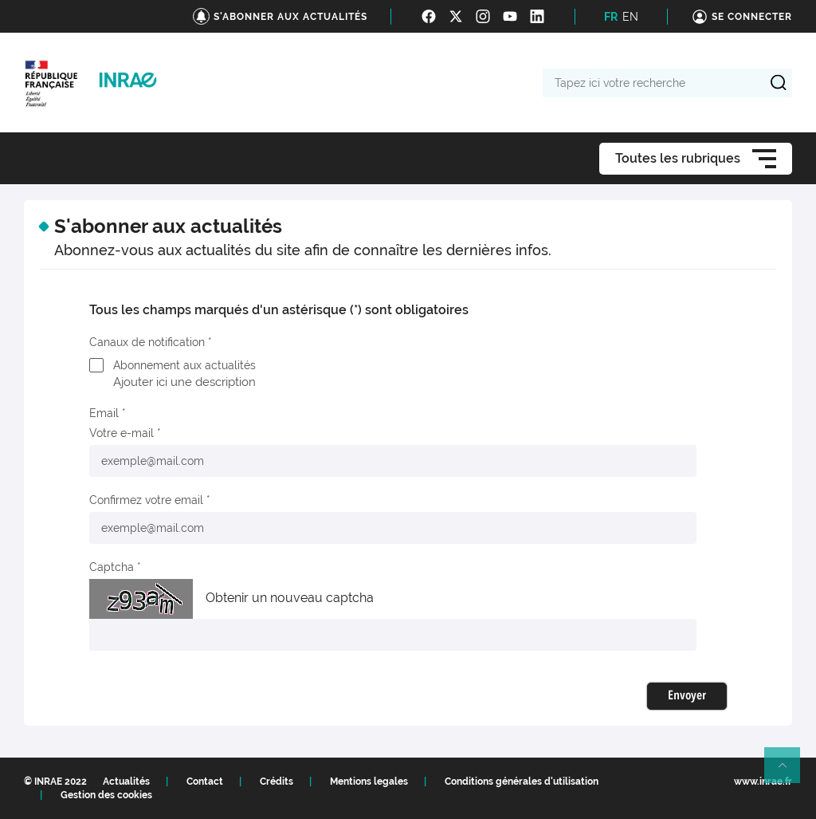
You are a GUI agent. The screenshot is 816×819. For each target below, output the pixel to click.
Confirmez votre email (146, 500)
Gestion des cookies (106, 795)
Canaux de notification (147, 342)
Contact (204, 781)
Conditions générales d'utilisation (521, 781)
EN (630, 16)
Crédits (276, 781)
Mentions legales (369, 781)
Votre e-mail (121, 433)
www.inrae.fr (763, 781)
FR (611, 16)
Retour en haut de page (789, 772)
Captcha (111, 567)
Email (104, 413)
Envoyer (687, 696)
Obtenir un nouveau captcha (290, 597)
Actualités (126, 781)
